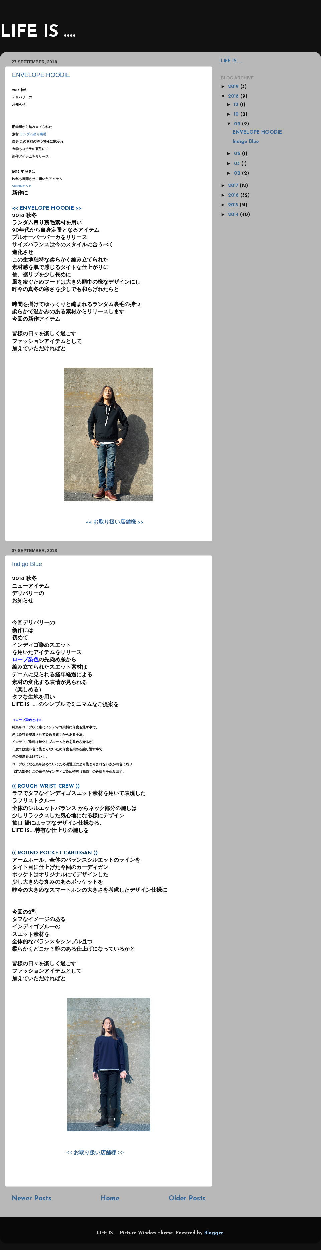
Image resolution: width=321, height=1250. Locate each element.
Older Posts (187, 1198)
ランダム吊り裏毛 (33, 134)
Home (110, 1198)
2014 (234, 214)
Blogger (213, 1233)
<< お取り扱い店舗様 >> (115, 522)
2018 (234, 96)
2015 (234, 205)
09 (238, 124)
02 (238, 173)
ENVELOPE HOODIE (41, 75)
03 (237, 163)
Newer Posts (31, 1198)
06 (238, 154)
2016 (234, 195)
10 (237, 114)
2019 (234, 86)
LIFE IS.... (231, 61)
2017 (234, 185)
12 (237, 104)
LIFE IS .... (38, 32)
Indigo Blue (27, 564)
